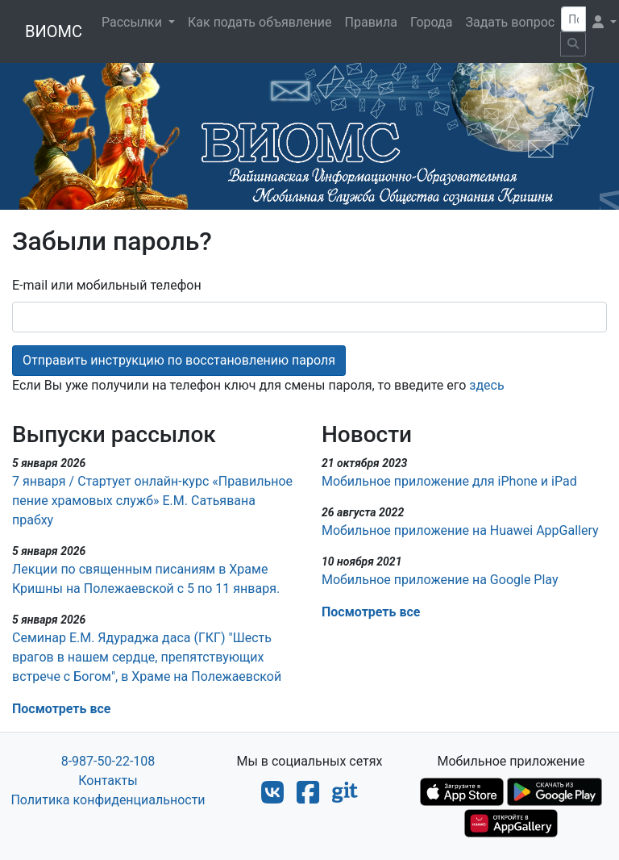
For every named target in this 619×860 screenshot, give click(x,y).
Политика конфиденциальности (107, 800)
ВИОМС (53, 31)
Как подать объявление (260, 22)
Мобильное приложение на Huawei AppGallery (460, 530)
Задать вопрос (510, 22)
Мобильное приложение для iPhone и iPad (449, 481)
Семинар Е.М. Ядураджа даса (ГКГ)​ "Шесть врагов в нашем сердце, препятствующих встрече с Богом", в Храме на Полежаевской (146, 657)
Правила (371, 22)
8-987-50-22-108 (108, 761)
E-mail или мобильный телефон (106, 285)
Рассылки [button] (133, 22)
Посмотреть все (61, 708)
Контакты (107, 780)
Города (431, 22)
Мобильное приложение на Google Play (440, 579)
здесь (486, 385)
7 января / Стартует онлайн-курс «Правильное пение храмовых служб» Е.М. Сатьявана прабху (152, 501)
